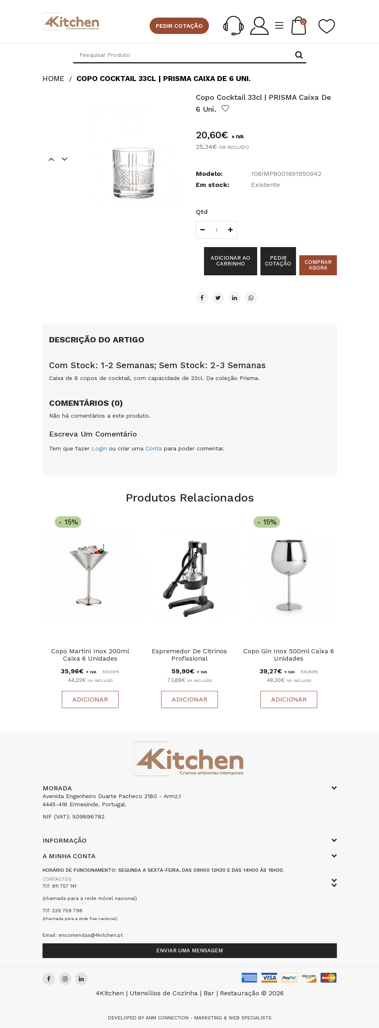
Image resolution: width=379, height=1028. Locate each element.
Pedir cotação (179, 25)
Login (99, 448)
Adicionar (90, 699)
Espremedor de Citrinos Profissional (189, 654)
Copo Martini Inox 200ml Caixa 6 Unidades (90, 654)
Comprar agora (318, 265)
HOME (53, 78)
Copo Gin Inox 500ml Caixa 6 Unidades (288, 654)
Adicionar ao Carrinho (230, 261)
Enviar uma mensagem (189, 950)
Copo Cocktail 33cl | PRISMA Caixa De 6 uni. (163, 78)
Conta (154, 448)
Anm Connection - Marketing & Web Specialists (208, 1018)
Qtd (202, 212)
